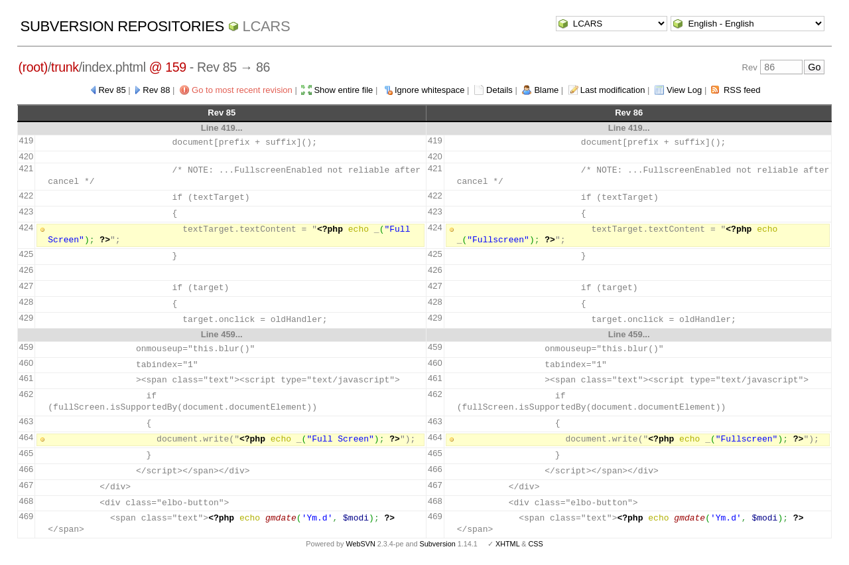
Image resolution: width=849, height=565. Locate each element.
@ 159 (167, 67)
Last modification (612, 90)
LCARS (267, 26)
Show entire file (343, 90)
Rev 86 (629, 113)
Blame (546, 90)
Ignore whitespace (430, 90)
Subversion (438, 544)
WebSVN (360, 544)
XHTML (507, 544)
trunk (65, 67)
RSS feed (742, 90)
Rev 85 (111, 90)
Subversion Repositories (122, 26)
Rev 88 (156, 90)
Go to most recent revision (242, 90)
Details (499, 90)
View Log (684, 90)
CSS (536, 544)
